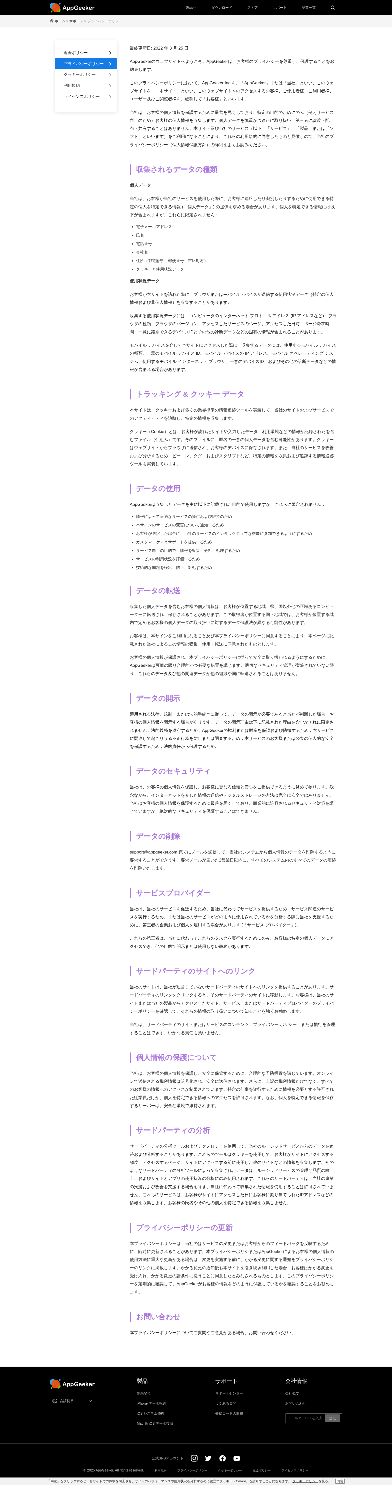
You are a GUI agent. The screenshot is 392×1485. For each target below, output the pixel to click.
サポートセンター (229, 1393)
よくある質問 (225, 1403)
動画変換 (144, 1393)
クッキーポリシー (88, 74)
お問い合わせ (295, 1403)
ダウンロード (221, 8)
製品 (191, 8)
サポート (280, 8)
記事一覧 (309, 8)
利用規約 (88, 85)
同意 (340, 1481)
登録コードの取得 (229, 1413)
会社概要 (292, 1393)
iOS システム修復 (150, 1413)
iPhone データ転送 (151, 1403)
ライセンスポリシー (88, 96)
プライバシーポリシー (88, 64)
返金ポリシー (88, 53)
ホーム (60, 21)
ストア (252, 8)
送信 (332, 1418)
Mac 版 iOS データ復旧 (155, 1423)
